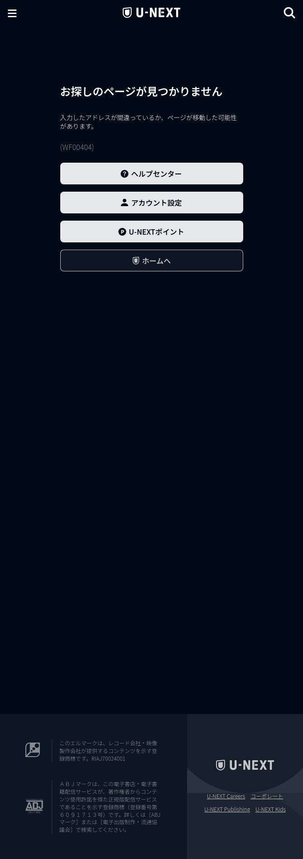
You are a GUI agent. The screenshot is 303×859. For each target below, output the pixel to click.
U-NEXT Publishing (227, 809)
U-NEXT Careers (226, 796)
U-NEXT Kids (270, 809)
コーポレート (266, 796)
